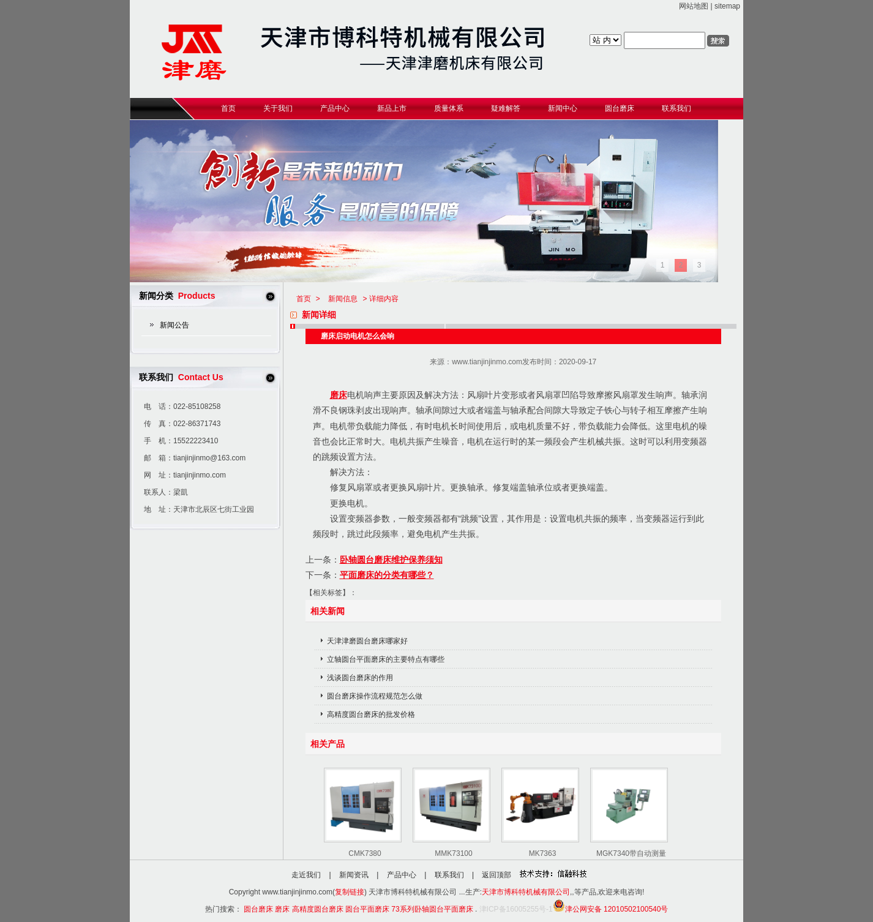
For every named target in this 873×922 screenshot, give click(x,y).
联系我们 (449, 875)
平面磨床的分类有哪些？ (387, 575)
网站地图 (693, 6)
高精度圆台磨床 (317, 909)
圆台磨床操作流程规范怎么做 (374, 696)
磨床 (338, 395)
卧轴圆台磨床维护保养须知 (391, 559)
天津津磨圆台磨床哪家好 (367, 641)
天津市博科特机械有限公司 (526, 892)
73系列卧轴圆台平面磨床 (432, 909)
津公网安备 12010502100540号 (611, 909)
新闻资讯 (354, 875)
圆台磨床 (258, 909)
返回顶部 (496, 875)
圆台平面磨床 (367, 909)
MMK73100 (453, 853)
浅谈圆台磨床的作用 (360, 677)
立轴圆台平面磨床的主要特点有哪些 (385, 659)
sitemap (727, 6)
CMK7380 (364, 853)
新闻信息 (343, 298)
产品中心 (401, 875)
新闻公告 (174, 325)
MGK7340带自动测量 (631, 853)
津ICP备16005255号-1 (516, 909)
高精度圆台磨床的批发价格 (371, 714)
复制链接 (349, 892)
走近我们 (306, 875)
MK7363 (542, 853)
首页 (303, 298)
